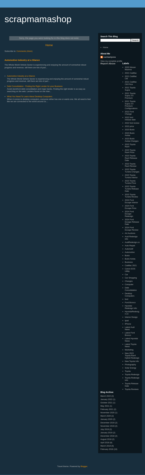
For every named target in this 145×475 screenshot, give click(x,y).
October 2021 (106, 403)
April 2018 (104, 442)
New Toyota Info (132, 361)
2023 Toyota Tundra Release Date (132, 188)
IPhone (128, 324)
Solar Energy (130, 368)
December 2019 (107, 423)
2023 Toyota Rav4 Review (130, 165)
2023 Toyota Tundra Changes (132, 170)
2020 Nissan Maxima (130, 68)
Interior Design (131, 317)
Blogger (84, 466)
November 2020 (107, 412)
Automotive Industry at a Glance (22, 60)
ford (126, 299)
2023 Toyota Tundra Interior (131, 176)
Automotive (130, 252)
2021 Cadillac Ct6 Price (131, 83)
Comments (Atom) (24, 51)
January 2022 (106, 399)
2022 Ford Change (129, 113)
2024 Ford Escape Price (130, 207)
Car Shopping (131, 278)
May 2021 (104, 406)
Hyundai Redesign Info (131, 307)
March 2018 (105, 446)
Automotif (129, 249)
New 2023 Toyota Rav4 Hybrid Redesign (132, 355)
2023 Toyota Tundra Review (131, 195)
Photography (130, 364)
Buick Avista (130, 259)
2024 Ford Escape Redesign (129, 213)
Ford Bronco (130, 302)
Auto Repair (130, 245)
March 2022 (105, 396)
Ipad (127, 320)
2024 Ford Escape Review (131, 228)
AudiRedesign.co (132, 242)
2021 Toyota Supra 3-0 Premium (130, 95)
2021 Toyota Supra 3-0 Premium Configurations (131, 104)
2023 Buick (129, 129)
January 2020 (106, 419)
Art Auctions (130, 233)
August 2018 (105, 439)
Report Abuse (107, 63)
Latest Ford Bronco (130, 334)
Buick (127, 255)
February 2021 (106, 409)
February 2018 (106, 449)
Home (49, 45)
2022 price (129, 126)
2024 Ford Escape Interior (131, 201)
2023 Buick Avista (129, 134)
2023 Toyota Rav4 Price (130, 151)
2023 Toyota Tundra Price (130, 182)
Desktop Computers (129, 294)
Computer (129, 284)
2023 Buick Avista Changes (132, 140)
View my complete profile (111, 61)
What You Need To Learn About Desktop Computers (29, 96)
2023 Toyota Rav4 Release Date (131, 158)
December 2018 (107, 436)
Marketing (129, 350)
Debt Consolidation (131, 289)
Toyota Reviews (132, 389)
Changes (129, 281)
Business (129, 262)
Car (126, 274)
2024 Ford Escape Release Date (132, 221)
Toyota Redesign (132, 374)
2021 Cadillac (131, 73)
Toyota (127, 371)
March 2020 (105, 416)
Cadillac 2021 (131, 265)
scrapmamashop (38, 19)
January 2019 (106, 432)
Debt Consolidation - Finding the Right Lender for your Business (35, 86)
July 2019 (104, 429)
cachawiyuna (109, 57)
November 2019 (107, 426)
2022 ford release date (130, 118)
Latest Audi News (129, 328)
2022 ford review (132, 123)
